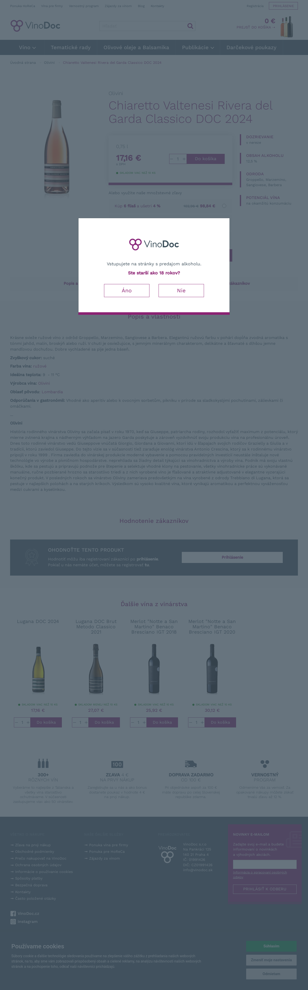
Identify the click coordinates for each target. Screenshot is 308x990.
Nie (181, 290)
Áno (127, 290)
